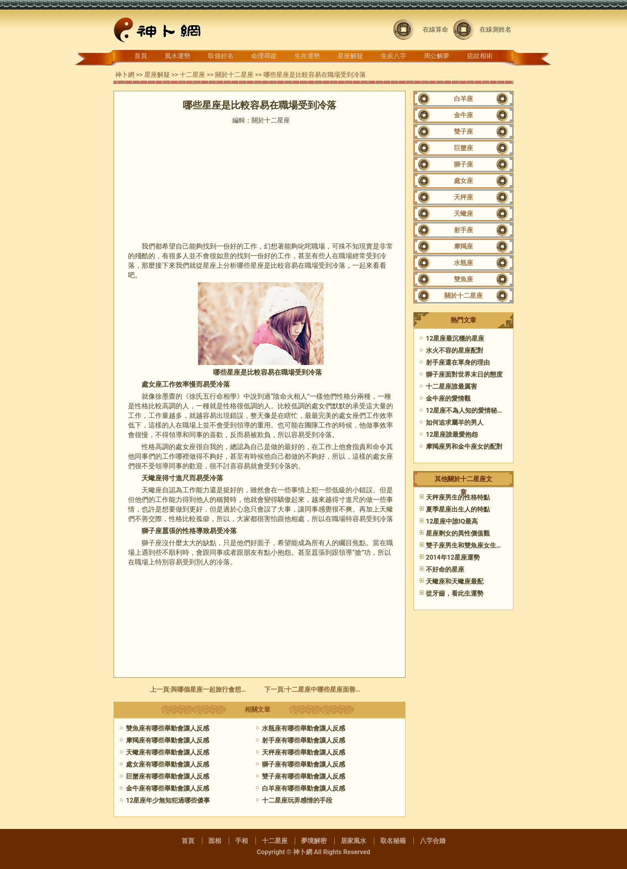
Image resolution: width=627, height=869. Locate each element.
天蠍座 (463, 213)
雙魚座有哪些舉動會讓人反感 (167, 728)
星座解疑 (350, 56)
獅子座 (463, 164)
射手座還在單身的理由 (458, 362)
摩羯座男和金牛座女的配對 (464, 446)
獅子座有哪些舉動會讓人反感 (303, 764)
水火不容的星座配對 (454, 350)
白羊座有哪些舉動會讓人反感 (303, 788)
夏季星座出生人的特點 (458, 509)
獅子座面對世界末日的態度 (464, 374)
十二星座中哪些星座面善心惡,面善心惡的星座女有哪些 (362, 689)
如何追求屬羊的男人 (454, 422)
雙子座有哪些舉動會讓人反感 (303, 776)
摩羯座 (463, 246)
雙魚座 (463, 279)
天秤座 (463, 197)
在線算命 (435, 29)
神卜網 (124, 74)
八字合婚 (432, 841)
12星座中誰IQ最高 (452, 521)
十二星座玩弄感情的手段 (297, 800)
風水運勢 (177, 56)
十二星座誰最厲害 (451, 386)
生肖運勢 (307, 56)
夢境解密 (314, 841)
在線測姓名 (495, 29)
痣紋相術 (480, 56)
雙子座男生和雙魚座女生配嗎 (467, 545)
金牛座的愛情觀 (448, 398)
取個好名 (221, 56)
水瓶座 (463, 263)
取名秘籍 (393, 841)
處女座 (463, 181)
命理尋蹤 (264, 56)
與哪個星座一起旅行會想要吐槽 (215, 689)
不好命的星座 (445, 569)
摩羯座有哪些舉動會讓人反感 (167, 740)
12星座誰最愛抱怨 (452, 434)
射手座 (463, 230)
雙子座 (463, 131)
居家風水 (353, 841)
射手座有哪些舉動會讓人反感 (303, 740)
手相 (241, 841)
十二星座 (192, 74)
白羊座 (463, 98)
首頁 (140, 56)
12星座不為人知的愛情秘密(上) (470, 410)
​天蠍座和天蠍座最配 (454, 581)
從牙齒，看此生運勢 (454, 593)
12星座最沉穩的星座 (455, 338)
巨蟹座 (463, 148)
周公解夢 (436, 56)
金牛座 (463, 115)
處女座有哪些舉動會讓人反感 (167, 764)
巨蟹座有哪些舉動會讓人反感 (167, 776)
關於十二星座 (234, 74)
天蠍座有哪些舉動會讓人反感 (167, 752)
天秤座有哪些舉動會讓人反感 (303, 752)
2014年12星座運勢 (453, 557)
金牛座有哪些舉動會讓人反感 (167, 788)
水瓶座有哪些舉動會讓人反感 (303, 728)
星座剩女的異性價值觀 (458, 533)
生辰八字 (393, 56)
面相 (214, 841)
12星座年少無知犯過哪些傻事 (168, 800)
